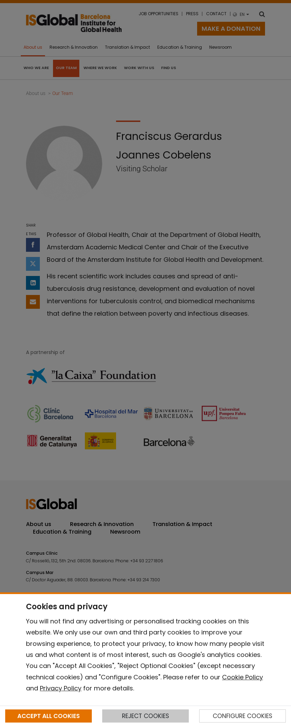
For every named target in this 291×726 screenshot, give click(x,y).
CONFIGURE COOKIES (242, 716)
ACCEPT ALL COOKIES (48, 716)
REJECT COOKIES (145, 716)
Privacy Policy (60, 688)
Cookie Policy (242, 677)
